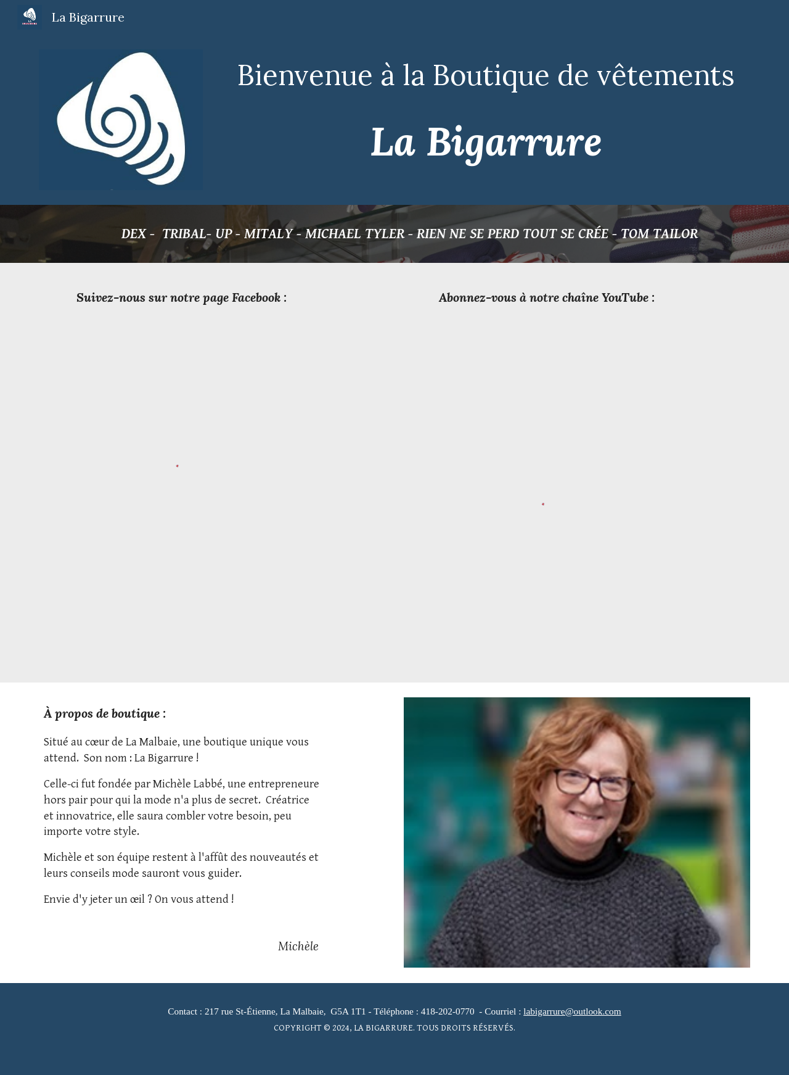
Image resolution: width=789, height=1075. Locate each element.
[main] (485, 74)
